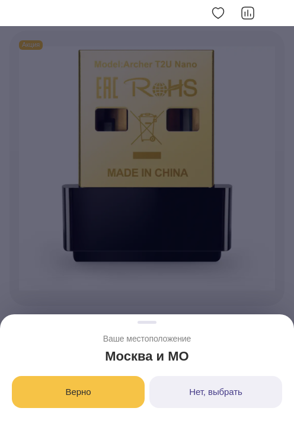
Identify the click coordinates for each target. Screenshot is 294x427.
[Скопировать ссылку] (277, 13)
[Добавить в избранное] (218, 13)
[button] (17, 13)
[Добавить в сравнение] (248, 13)
